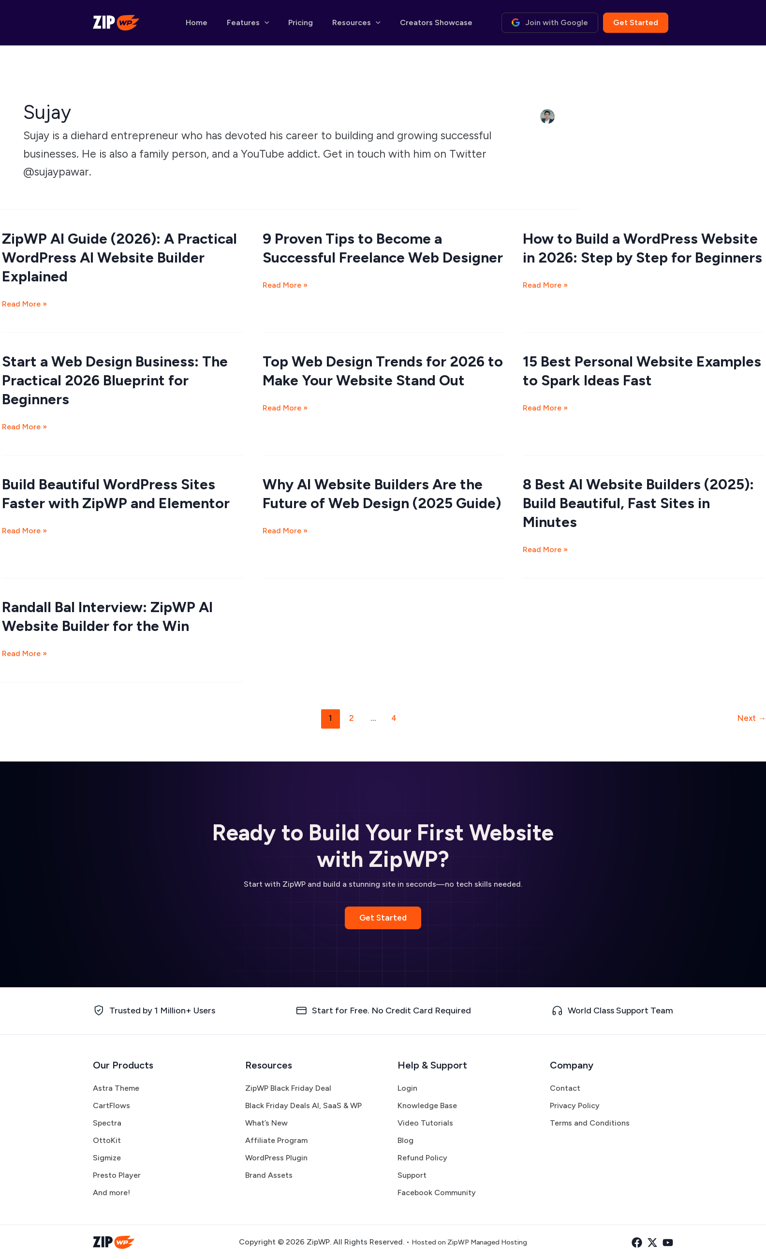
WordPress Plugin (276, 1157)
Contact (565, 1088)
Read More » (24, 303)
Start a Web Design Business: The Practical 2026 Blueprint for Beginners (115, 380)
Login (407, 1088)
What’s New (266, 1122)
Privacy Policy (575, 1105)
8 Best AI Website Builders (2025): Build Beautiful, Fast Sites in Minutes (638, 503)
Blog (405, 1140)
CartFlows (111, 1105)
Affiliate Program (276, 1140)
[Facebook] (627, 1242)
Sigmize (107, 1157)
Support (412, 1175)
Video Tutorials (425, 1122)
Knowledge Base (427, 1105)
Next (751, 718)
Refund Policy (422, 1157)
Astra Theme (116, 1088)
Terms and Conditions (590, 1122)
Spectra (107, 1122)
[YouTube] (668, 1242)
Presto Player (117, 1175)
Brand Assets (269, 1175)
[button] (281, 23)
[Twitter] (647, 1242)
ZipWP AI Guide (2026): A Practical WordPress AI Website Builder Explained (119, 257)
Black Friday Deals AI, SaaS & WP (303, 1105)
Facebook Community (437, 1192)
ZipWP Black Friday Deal (288, 1088)
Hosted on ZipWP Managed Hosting (469, 1241)
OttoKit (107, 1140)
